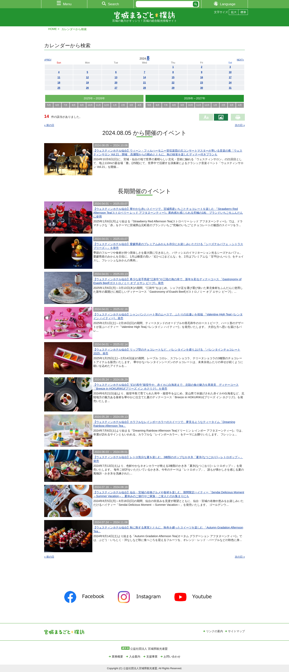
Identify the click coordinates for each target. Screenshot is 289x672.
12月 (106, 105)
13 (116, 77)
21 (144, 82)
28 (144, 87)
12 (87, 77)
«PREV (47, 59)
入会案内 (134, 656)
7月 (65, 105)
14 (144, 77)
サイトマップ (236, 631)
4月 (139, 105)
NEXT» (240, 59)
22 (173, 82)
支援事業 (152, 656)
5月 (49, 105)
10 (230, 72)
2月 (123, 105)
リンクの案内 (214, 631)
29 (173, 87)
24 (230, 82)
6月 (57, 105)
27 (116, 87)
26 (87, 87)
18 (58, 82)
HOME (52, 29)
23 (201, 82)
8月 (74, 105)
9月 (82, 105)
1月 (115, 105)
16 (201, 77)
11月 (98, 105)
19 (87, 82)
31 (230, 87)
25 (58, 87)
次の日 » (240, 125)
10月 (90, 105)
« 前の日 (49, 125)
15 (173, 77)
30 (201, 87)
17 (230, 77)
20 (116, 82)
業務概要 (117, 656)
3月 (131, 105)
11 (58, 77)
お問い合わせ (172, 656)
